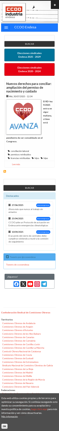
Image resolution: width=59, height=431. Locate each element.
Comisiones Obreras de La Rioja (17, 369)
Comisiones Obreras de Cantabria (18, 340)
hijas (46, 158)
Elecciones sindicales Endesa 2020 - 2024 (29, 69)
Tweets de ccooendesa (17, 264)
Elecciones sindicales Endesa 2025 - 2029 (29, 55)
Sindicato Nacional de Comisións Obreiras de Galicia (27, 365)
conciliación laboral (20, 151)
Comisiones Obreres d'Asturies (17, 330)
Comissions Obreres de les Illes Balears (21, 333)
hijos (37, 158)
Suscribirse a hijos (4, 171)
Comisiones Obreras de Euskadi (17, 358)
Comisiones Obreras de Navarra (17, 383)
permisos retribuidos (21, 154)
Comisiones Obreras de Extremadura (20, 362)
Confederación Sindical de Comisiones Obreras (25, 312)
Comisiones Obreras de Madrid (17, 372)
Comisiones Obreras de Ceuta (17, 354)
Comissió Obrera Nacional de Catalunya (21, 351)
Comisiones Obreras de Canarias (18, 337)
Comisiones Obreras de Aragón (17, 326)
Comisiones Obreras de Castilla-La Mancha (23, 347)
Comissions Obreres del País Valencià (20, 386)
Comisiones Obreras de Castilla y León (21, 344)
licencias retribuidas (20, 158)
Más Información (9, 416)
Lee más (16, 164)
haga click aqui (39, 409)
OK (4, 426)
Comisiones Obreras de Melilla (17, 376)
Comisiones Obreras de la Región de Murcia (23, 379)
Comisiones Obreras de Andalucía (18, 323)
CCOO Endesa (25, 27)
